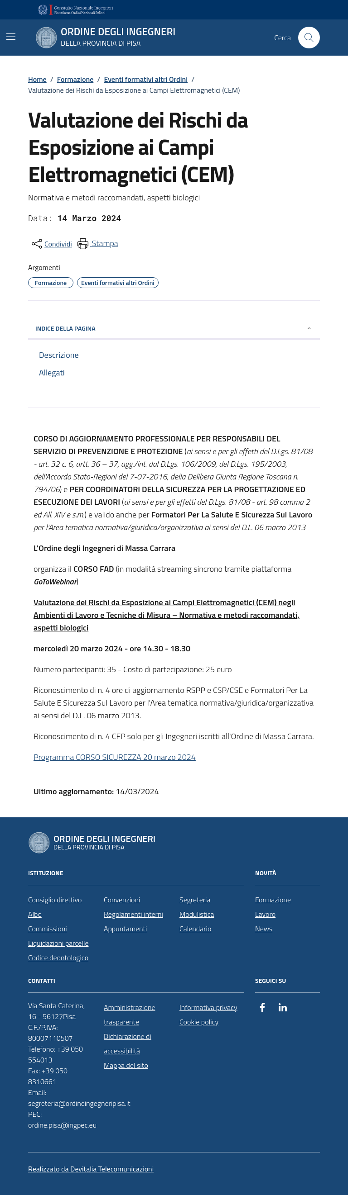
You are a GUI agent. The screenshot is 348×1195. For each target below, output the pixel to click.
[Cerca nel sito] (309, 37)
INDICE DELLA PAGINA (174, 328)
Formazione (75, 79)
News (263, 928)
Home (37, 79)
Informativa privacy (208, 1007)
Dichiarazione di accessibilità (127, 1043)
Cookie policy (198, 1021)
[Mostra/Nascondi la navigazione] (10, 36)
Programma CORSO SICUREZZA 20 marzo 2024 (115, 757)
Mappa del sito (126, 1065)
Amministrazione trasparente (129, 1014)
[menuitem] (97, 244)
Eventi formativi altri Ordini (146, 79)
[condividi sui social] (51, 244)
